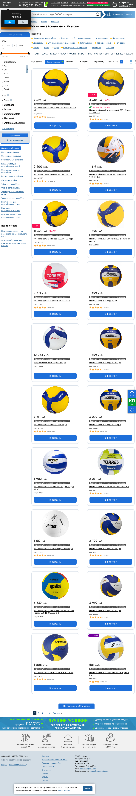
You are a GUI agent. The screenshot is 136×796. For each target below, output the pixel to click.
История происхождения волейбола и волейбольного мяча (14, 233)
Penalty (82, 54)
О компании (55, 3)
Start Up (109, 54)
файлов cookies (64, 790)
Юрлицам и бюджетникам (97, 3)
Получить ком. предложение (98, 5)
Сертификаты (66, 5)
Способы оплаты (48, 766)
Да (9, 22)
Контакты (54, 5)
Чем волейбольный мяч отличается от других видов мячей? (13, 243)
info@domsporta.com (88, 768)
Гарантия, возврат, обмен (52, 763)
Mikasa (63, 54)
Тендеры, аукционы (78, 3)
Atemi (6, 66)
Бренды (45, 777)
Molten (72, 54)
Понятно (88, 789)
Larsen (53, 54)
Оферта (4, 764)
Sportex (98, 54)
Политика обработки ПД (18, 764)
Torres (119, 54)
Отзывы (45, 773)
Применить (15, 135)
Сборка (45, 780)
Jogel (45, 54)
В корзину (55, 125)
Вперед (56, 713)
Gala (37, 54)
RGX (90, 54)
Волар (129, 54)
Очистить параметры (15, 140)
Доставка (64, 3)
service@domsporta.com (99, 771)
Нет (22, 22)
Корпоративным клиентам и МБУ (54, 759)
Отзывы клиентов (78, 5)
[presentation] (34, 54)
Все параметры (8, 129)
